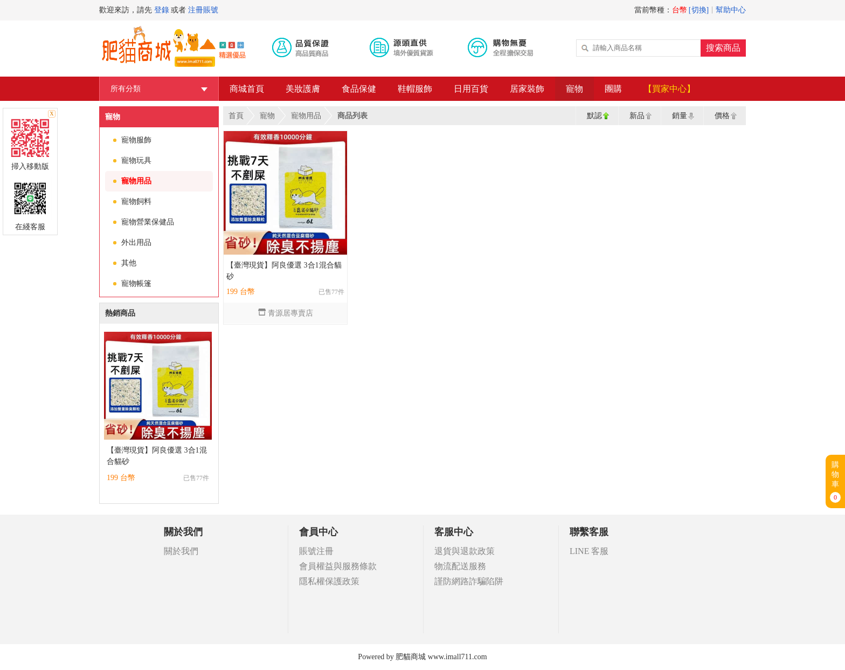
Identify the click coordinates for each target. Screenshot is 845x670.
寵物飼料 (136, 201)
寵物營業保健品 (147, 222)
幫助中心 (731, 10)
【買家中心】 (669, 88)
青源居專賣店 (286, 313)
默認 (594, 116)
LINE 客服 (589, 551)
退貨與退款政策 (464, 551)
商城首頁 (247, 88)
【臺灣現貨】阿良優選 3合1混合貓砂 (157, 456)
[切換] (699, 10)
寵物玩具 (136, 160)
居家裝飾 (527, 88)
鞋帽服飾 (415, 88)
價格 (722, 116)
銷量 (679, 116)
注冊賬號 (203, 10)
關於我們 (181, 551)
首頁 (236, 116)
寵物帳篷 (136, 283)
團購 (613, 88)
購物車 (835, 482)
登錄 (161, 10)
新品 (637, 116)
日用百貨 (471, 88)
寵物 (574, 88)
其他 (128, 263)
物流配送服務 (460, 566)
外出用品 (136, 242)
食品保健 (359, 88)
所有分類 (158, 89)
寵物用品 (136, 181)
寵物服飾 (136, 140)
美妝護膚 (303, 88)
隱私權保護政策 (329, 581)
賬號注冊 (316, 551)
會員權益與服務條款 (338, 566)
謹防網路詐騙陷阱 (468, 581)
